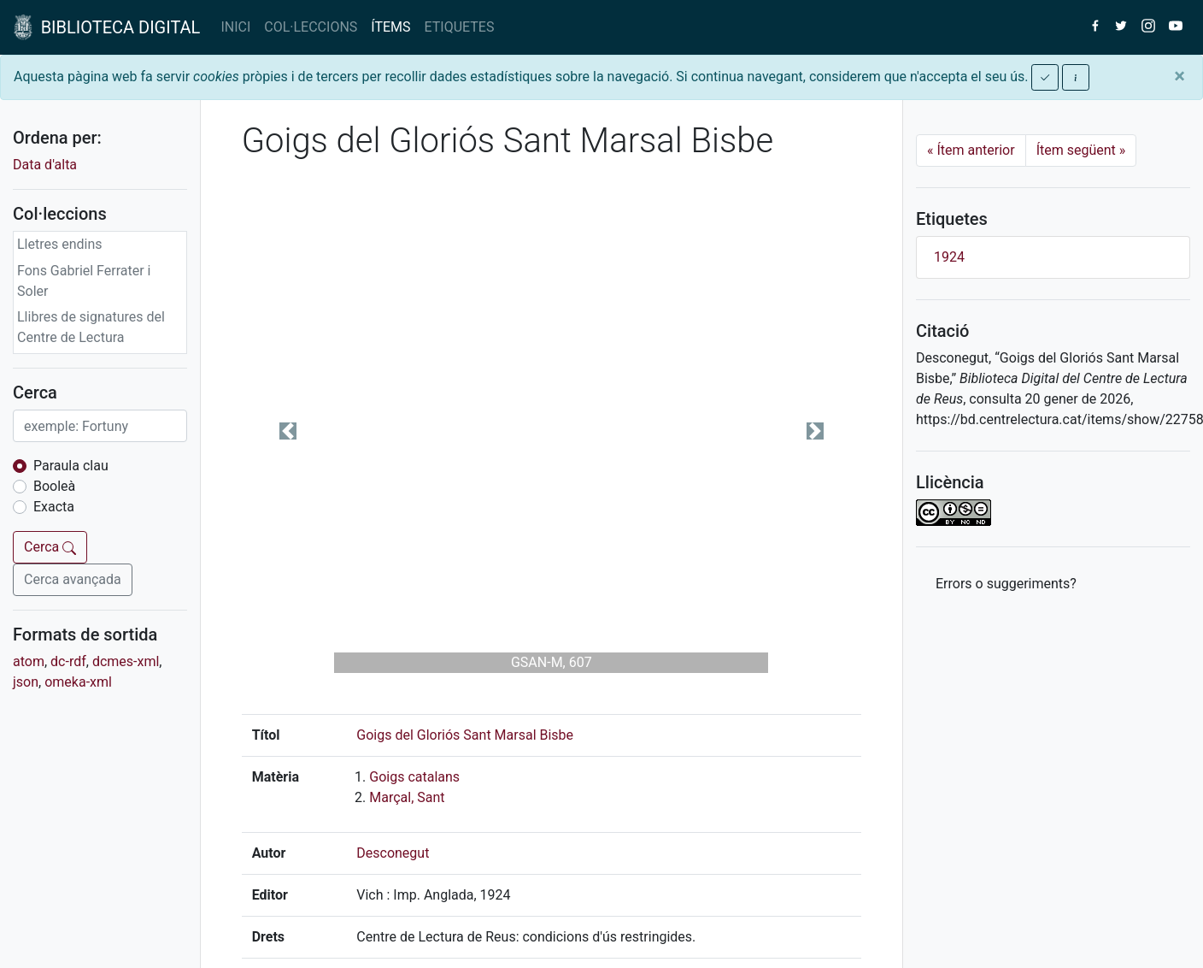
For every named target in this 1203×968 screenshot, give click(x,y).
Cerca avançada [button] (72, 579)
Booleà (54, 486)
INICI (235, 27)
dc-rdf (68, 661)
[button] (288, 431)
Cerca (50, 547)
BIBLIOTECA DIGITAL (107, 27)
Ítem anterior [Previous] (971, 150)
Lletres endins (60, 244)
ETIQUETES (460, 27)
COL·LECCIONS (310, 27)
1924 (949, 257)
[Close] (1179, 76)
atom (28, 661)
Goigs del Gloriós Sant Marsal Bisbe (464, 735)
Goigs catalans (414, 777)
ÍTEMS (390, 27)
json (25, 682)
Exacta (53, 507)
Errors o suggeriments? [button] (1006, 583)
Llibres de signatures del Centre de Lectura (91, 327)
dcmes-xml (125, 661)
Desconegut (392, 853)
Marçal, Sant (406, 797)
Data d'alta (45, 164)
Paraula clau (71, 465)
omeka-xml (78, 682)
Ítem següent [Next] (1081, 150)
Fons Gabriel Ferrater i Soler (84, 281)
